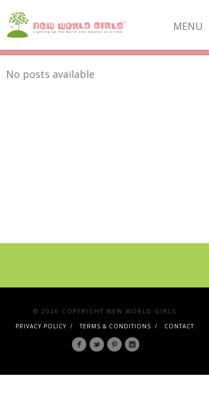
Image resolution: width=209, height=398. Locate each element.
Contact (179, 326)
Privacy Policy (40, 326)
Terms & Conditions (115, 326)
